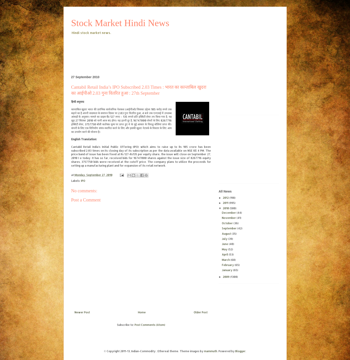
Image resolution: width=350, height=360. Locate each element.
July (225, 239)
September (229, 228)
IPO (83, 180)
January (227, 270)
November (229, 218)
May (225, 249)
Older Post (201, 312)
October (227, 223)
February (228, 265)
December (229, 212)
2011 (226, 203)
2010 (226, 208)
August (227, 233)
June (225, 244)
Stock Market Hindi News (120, 23)
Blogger (240, 351)
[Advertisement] (152, 48)
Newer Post (82, 312)
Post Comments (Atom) (150, 325)
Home (142, 312)
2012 (226, 197)
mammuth (210, 351)
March (226, 260)
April (225, 254)
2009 (226, 276)
